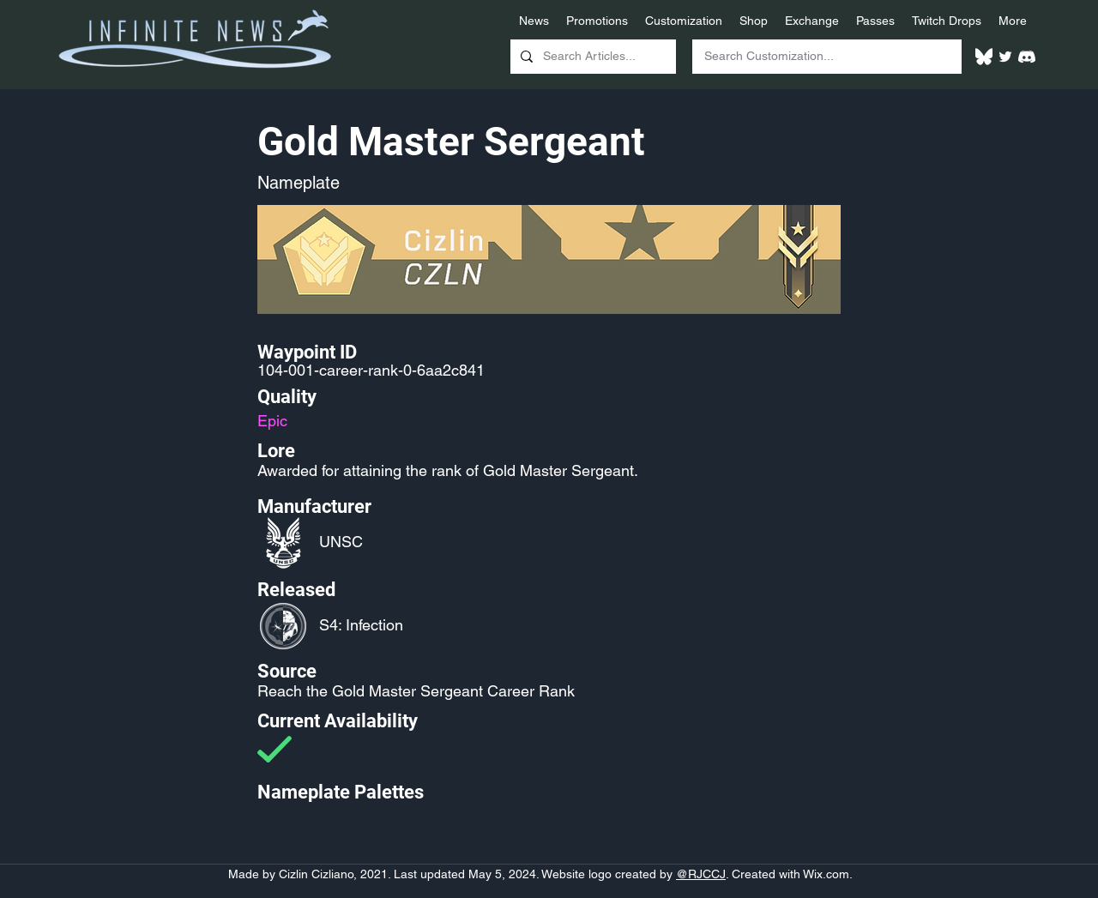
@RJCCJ (701, 874)
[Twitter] (1005, 56)
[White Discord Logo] (1026, 56)
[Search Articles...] (591, 56)
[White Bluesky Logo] (983, 56)
